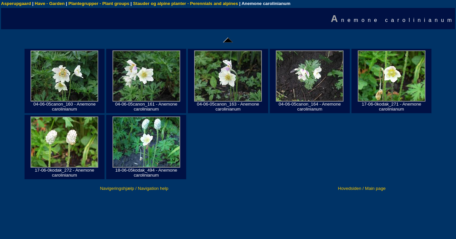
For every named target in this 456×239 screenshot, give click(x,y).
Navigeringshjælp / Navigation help (134, 188)
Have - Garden (50, 3)
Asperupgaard (16, 3)
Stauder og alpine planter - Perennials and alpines (185, 3)
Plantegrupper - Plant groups (98, 3)
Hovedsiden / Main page (362, 188)
